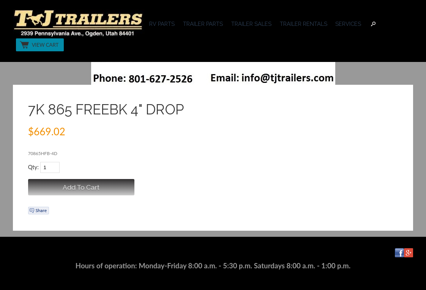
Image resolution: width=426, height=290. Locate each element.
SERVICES (348, 24)
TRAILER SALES (251, 24)
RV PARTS (162, 24)
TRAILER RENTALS (303, 24)
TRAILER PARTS (203, 24)
